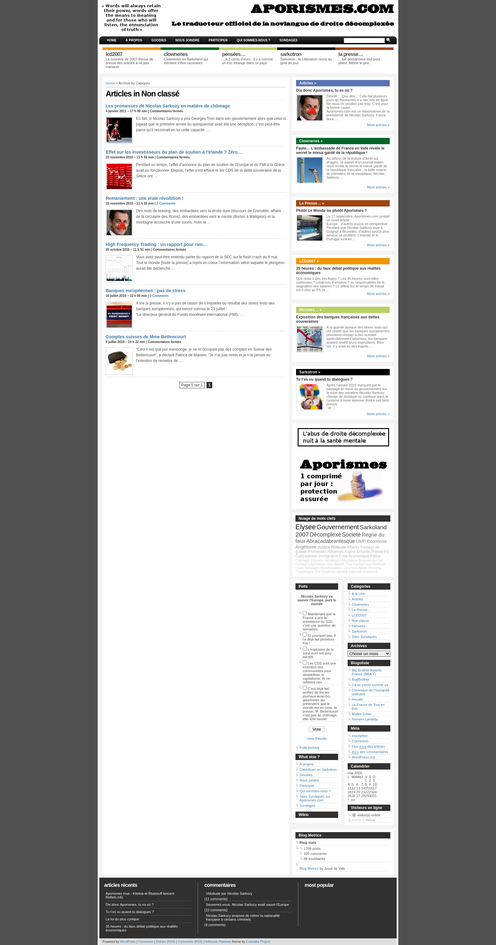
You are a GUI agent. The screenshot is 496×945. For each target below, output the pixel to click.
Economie (377, 541)
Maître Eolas (361, 714)
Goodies (159, 40)
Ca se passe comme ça (370, 685)
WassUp (370, 820)
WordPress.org (363, 757)
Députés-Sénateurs (325, 560)
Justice (323, 547)
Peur (349, 564)
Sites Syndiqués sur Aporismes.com (315, 798)
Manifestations (332, 568)
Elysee (305, 527)
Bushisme (370, 572)
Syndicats (328, 572)
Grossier (364, 560)
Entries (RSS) (165, 941)
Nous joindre (187, 40)
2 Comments (166, 203)
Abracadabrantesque (330, 541)
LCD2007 (359, 615)
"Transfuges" (304, 572)
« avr (351, 799)
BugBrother (360, 679)
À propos (134, 40)
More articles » (378, 125)
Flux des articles (368, 746)
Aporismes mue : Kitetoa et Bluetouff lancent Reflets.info (140, 895)
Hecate (357, 699)
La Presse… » (311, 203)
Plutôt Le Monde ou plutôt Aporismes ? (331, 210)
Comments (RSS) (190, 941)
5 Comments (159, 296)
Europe (377, 560)
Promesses (317, 551)
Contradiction (306, 556)
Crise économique (354, 556)
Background (363, 564)
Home (111, 40)
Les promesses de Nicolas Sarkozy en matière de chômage (168, 105)
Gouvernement (338, 527)
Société (351, 534)
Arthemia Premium (218, 941)
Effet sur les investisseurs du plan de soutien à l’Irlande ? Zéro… (174, 152)
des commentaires (370, 752)
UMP (361, 541)
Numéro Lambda (365, 719)
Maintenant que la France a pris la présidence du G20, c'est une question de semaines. (319, 621)
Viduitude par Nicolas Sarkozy (229, 893)
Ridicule (338, 547)
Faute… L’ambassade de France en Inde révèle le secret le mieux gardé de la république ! (340, 150)
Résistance (349, 560)
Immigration (328, 556)
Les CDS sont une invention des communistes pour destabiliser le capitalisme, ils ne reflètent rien (319, 672)
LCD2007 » (309, 261)
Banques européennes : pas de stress (145, 290)
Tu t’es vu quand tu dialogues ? (324, 379)
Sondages (289, 40)
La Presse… (361, 610)
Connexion (360, 741)
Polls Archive (309, 748)
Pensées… (360, 626)
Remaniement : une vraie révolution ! (144, 198)
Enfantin (363, 551)
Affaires (353, 547)
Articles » (307, 83)
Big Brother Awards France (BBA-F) (366, 672)
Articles (357, 599)
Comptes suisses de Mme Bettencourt (146, 336)
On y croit (350, 568)
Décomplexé (325, 534)
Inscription (360, 736)
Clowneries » (311, 141)
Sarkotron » (309, 372)
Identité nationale (349, 572)
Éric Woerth (335, 564)
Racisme (374, 568)
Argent (350, 551)
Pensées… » (310, 310)
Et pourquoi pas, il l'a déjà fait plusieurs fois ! (319, 639)
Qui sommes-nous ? (253, 40)
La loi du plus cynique (122, 919)
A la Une (358, 594)
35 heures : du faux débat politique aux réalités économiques (142, 928)
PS (386, 551)
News (363, 568)
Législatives (317, 564)
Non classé (360, 621)
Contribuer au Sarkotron (318, 769)
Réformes (335, 551)
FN (318, 572)
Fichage (301, 564)
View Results (317, 738)
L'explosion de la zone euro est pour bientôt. (318, 653)
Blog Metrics (309, 868)
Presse (377, 551)
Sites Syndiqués (364, 637)
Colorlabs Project (258, 941)
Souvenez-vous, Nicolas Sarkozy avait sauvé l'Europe (247, 904)
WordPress (128, 941)
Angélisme (305, 546)
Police (375, 556)
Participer (218, 40)
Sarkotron (359, 631)
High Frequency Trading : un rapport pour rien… (156, 244)
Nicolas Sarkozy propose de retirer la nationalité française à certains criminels (243, 917)
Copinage (302, 560)
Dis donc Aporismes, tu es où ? (324, 90)
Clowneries (360, 604)
